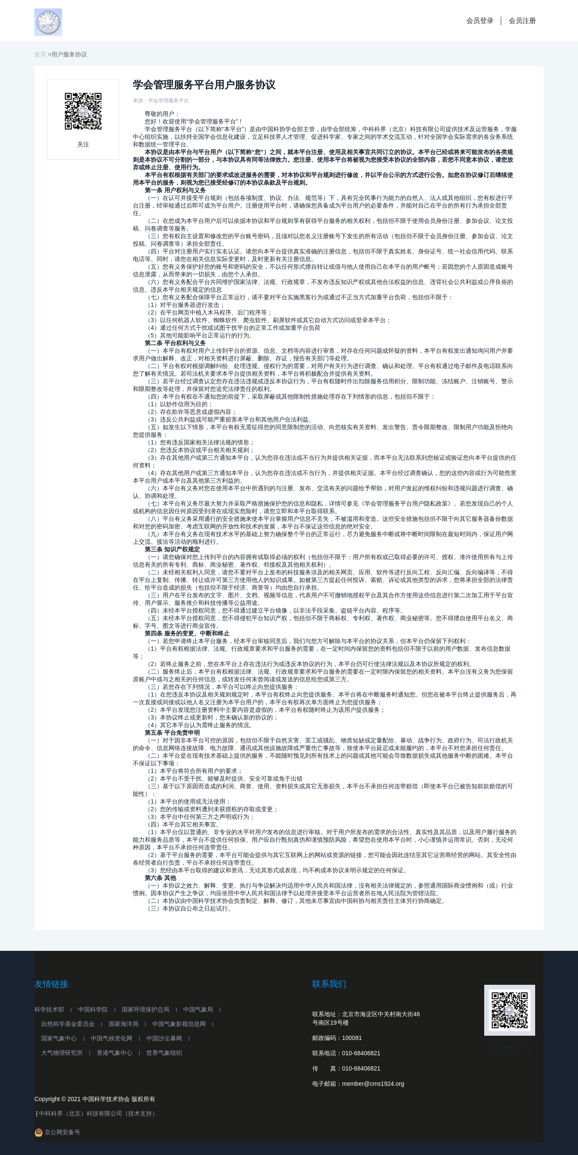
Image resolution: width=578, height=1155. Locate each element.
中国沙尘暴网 (164, 1038)
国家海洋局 (123, 1024)
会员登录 (480, 20)
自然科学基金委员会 (68, 1024)
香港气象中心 (114, 1053)
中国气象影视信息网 (179, 1024)
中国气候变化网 (111, 1038)
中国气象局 (198, 1009)
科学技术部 (49, 1009)
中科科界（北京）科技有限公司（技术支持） (98, 1113)
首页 (40, 54)
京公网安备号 (57, 1132)
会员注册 (522, 20)
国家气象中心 (59, 1038)
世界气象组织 (164, 1053)
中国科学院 (93, 1009)
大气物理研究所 (62, 1053)
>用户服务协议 (67, 54)
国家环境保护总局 (145, 1009)
